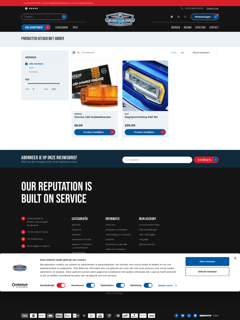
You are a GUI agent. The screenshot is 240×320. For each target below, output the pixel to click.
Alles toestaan (207, 290)
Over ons (200, 27)
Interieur (76, 234)
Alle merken (36, 64)
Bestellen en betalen (116, 229)
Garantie (109, 239)
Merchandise (79, 252)
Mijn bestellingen (148, 229)
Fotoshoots (111, 254)
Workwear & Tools (81, 239)
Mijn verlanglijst (147, 234)
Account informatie (149, 224)
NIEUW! (76, 224)
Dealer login (212, 8)
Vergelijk (143, 239)
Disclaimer (111, 268)
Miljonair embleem (115, 249)
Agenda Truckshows (116, 278)
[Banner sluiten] (235, 287)
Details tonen (165, 314)
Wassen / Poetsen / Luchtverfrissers (82, 246)
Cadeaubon (61, 27)
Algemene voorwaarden (118, 263)
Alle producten (147, 244)
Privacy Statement (115, 273)
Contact (214, 27)
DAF (31, 68)
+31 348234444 (35, 239)
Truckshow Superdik (116, 244)
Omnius (33, 72)
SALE (75, 27)
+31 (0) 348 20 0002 (192, 8)
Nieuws (188, 27)
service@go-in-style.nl (38, 246)
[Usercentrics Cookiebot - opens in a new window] (19, 314)
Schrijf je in (208, 160)
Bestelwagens (79, 257)
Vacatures (110, 259)
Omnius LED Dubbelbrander (92, 117)
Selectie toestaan (207, 300)
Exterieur (76, 229)
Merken (175, 27)
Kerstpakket (78, 262)
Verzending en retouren (118, 234)
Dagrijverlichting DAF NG (141, 117)
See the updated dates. (82, 3)
